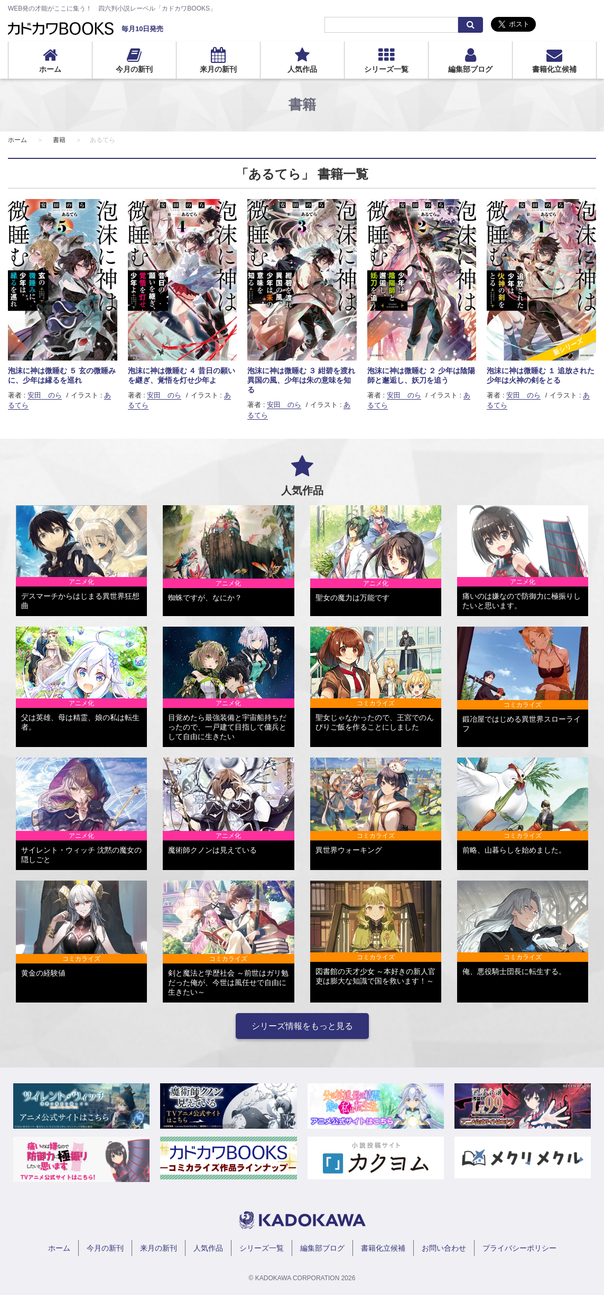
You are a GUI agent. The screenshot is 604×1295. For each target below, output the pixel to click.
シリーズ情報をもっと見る (302, 1026)
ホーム (50, 69)
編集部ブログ (470, 69)
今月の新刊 (134, 69)
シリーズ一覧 (386, 69)
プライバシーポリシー (519, 1248)
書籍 (59, 140)
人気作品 (302, 69)
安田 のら (44, 395)
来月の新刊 (218, 69)
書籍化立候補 (554, 69)
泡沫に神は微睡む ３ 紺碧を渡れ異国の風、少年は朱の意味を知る (301, 380)
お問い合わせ (444, 1248)
